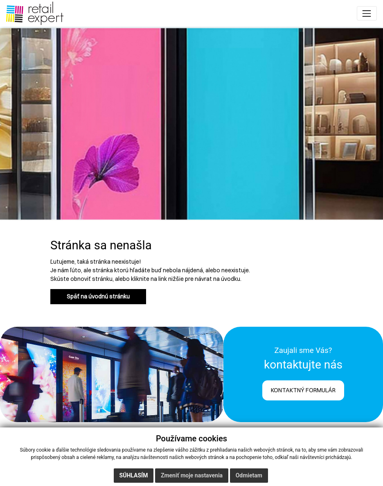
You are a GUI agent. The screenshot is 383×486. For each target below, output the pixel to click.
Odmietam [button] (249, 475)
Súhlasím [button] (133, 475)
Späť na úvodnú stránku (98, 296)
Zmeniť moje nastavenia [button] (192, 475)
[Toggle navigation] (367, 13)
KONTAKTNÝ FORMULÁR (303, 390)
